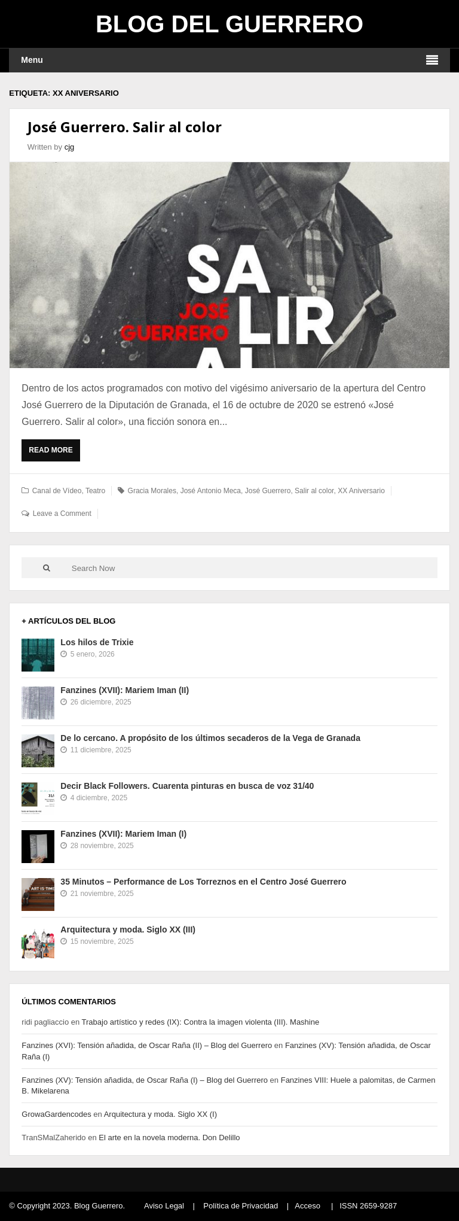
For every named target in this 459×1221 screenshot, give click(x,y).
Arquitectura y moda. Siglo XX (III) (127, 929)
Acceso (307, 1205)
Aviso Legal (164, 1205)
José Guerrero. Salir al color (124, 126)
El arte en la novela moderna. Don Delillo (169, 1137)
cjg (70, 146)
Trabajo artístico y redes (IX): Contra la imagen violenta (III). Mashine (201, 1022)
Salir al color (314, 491)
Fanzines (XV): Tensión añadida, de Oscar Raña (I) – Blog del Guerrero (145, 1080)
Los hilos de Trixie (96, 642)
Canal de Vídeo (57, 491)
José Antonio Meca (210, 491)
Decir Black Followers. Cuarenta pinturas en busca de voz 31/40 (187, 786)
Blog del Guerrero (229, 24)
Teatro (95, 491)
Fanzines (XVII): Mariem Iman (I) (123, 834)
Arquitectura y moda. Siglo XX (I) (160, 1114)
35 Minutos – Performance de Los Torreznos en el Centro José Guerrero (203, 881)
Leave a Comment (62, 513)
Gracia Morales (152, 491)
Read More (53, 453)
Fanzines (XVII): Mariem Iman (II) (124, 690)
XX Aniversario (361, 491)
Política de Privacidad (240, 1205)
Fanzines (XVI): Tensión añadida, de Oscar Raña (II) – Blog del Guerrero (147, 1045)
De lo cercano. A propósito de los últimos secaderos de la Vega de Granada (210, 738)
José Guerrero (268, 491)
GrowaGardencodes (56, 1114)
